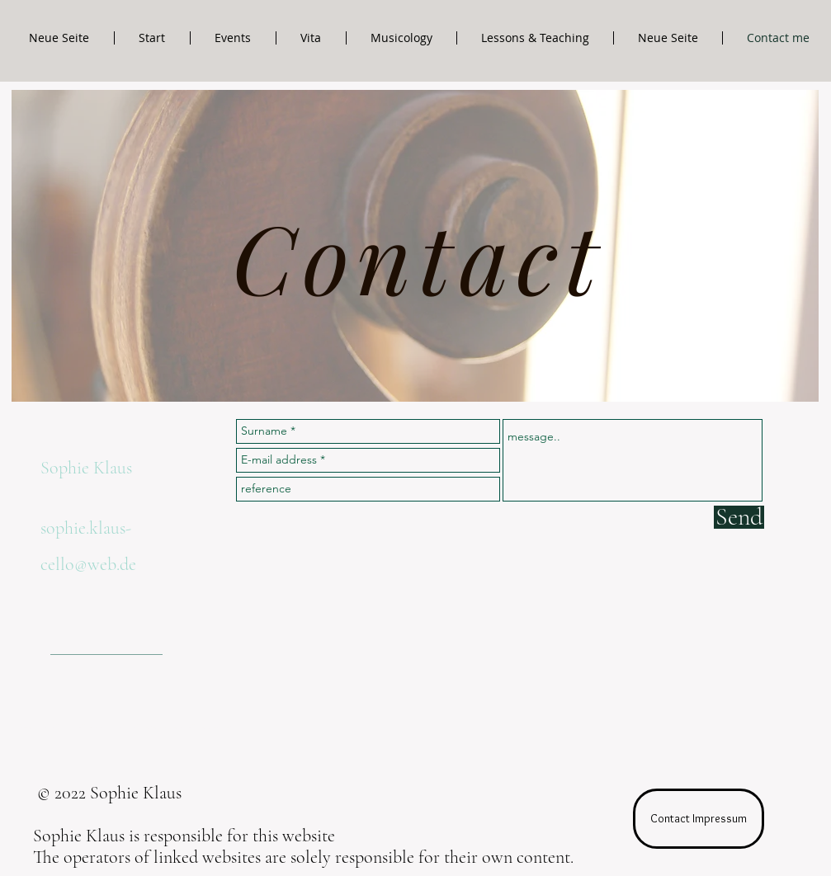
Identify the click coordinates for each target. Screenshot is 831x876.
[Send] (739, 517)
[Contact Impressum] (698, 819)
